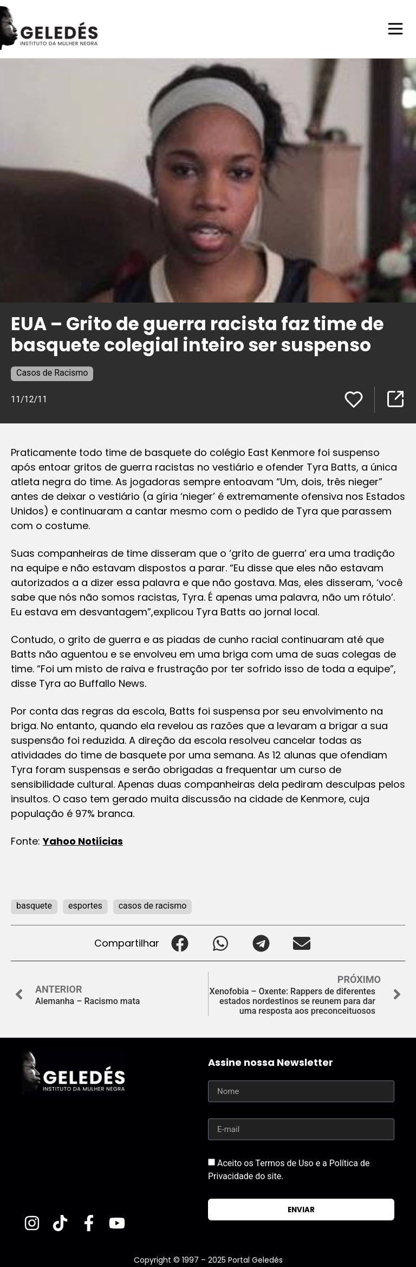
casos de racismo (153, 905)
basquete (34, 905)
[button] (179, 942)
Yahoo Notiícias (83, 840)
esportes (85, 905)
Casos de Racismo (52, 372)
